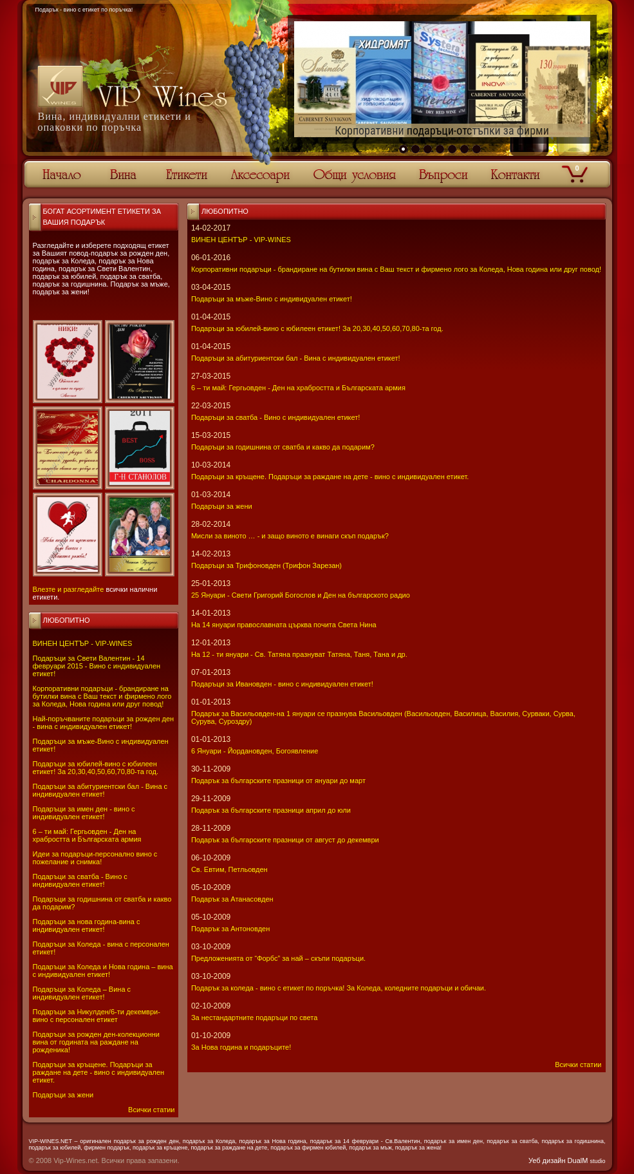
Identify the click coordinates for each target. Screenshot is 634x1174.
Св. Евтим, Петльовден (229, 869)
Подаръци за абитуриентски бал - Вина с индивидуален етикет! (100, 790)
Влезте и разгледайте (68, 589)
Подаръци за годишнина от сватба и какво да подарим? (283, 447)
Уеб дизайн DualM (566, 1160)
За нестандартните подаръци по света (254, 1017)
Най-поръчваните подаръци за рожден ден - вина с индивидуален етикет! (103, 722)
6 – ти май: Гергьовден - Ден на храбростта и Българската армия (87, 835)
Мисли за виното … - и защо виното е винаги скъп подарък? (290, 536)
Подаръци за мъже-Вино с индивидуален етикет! (271, 299)
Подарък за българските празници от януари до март (278, 780)
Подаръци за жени (63, 1095)
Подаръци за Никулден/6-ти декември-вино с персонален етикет (96, 1015)
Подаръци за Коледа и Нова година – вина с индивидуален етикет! (103, 970)
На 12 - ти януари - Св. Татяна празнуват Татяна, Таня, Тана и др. (299, 654)
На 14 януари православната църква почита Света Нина (284, 625)
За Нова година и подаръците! (241, 1047)
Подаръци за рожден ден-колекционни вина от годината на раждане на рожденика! (96, 1042)
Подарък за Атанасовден (232, 899)
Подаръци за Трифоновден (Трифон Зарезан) (266, 565)
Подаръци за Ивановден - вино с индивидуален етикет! (282, 684)
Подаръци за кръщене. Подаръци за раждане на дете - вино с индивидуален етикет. (99, 1072)
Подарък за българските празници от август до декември (285, 840)
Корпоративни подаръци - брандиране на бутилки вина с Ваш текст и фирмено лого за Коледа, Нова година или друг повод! (102, 696)
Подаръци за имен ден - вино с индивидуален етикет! (84, 812)
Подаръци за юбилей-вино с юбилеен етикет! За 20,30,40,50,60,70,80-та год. (95, 767)
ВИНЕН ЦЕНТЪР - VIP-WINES (83, 643)
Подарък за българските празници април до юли (271, 810)
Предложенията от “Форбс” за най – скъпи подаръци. (278, 958)
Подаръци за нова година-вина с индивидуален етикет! (86, 925)
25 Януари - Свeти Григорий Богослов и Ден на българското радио (300, 595)
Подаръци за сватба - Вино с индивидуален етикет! (80, 880)
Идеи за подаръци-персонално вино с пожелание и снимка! (95, 858)
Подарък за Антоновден (230, 929)
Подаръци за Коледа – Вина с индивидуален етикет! (82, 993)
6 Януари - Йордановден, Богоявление (254, 751)
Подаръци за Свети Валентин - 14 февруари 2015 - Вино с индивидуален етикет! (97, 665)
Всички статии (151, 1109)
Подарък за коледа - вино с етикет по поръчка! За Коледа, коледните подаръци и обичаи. (338, 988)
